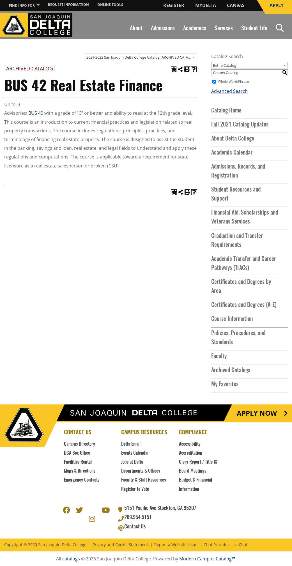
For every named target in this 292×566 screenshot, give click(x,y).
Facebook (66, 509)
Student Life (254, 28)
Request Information (68, 4)
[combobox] (141, 57)
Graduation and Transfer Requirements (237, 240)
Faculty (219, 356)
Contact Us (135, 527)
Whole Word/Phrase (233, 81)
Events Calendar (135, 453)
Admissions (163, 28)
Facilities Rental (78, 462)
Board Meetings (192, 471)
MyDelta (205, 5)
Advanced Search (229, 91)
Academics (194, 28)
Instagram (92, 518)
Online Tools (110, 4)
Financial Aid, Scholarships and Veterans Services (244, 217)
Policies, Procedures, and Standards (238, 338)
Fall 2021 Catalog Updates (239, 125)
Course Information (232, 319)
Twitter (79, 509)
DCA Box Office (77, 453)
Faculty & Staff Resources (143, 480)
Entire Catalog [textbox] (224, 65)
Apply (277, 5)
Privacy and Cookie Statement (120, 544)
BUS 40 (35, 113)
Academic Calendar (231, 153)
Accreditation (190, 453)
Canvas (236, 5)
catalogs (71, 559)
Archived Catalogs (230, 370)
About (136, 28)
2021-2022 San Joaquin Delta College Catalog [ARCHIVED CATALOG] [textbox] (141, 57)
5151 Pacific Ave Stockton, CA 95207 (160, 508)
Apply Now (257, 413)
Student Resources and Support (236, 194)
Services (224, 28)
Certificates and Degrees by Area (241, 286)
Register (173, 5)
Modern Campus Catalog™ (207, 559)
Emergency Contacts (81, 480)
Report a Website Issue (175, 544)
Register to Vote (135, 489)
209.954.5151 (138, 517)
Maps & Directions (79, 471)
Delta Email (131, 444)
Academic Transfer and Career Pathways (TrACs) (243, 263)
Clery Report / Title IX (198, 462)
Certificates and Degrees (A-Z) (244, 305)
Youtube (105, 509)
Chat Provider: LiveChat (225, 544)
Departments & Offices (140, 471)
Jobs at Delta (132, 462)
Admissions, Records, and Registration (238, 171)
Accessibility (190, 444)
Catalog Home (226, 111)
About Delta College (232, 139)
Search (280, 28)
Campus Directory (79, 444)
